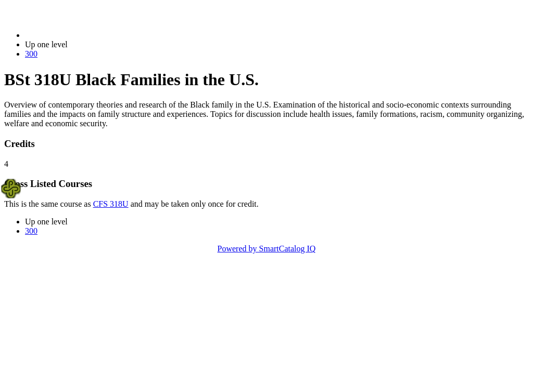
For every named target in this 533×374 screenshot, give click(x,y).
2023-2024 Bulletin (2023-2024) (79, 35)
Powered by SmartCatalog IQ (267, 248)
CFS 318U (111, 203)
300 (31, 53)
